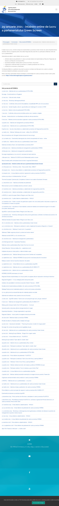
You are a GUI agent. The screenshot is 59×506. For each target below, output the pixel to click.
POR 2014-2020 (21, 4)
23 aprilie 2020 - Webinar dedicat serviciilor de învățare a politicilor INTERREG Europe (23, 365)
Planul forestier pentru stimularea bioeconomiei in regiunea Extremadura (20, 160)
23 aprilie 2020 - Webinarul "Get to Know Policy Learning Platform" (18, 361)
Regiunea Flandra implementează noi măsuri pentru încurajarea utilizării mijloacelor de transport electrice (28, 276)
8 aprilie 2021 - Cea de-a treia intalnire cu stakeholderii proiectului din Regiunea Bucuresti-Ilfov (25, 129)
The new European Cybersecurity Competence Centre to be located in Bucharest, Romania (24, 179)
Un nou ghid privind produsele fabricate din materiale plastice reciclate (19, 292)
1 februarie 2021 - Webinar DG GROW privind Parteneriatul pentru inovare (20, 157)
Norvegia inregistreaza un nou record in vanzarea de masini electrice (19, 154)
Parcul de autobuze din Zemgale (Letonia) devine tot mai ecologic (18, 135)
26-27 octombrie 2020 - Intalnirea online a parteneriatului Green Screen (19, 223)
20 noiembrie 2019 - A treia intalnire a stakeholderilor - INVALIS (17, 404)
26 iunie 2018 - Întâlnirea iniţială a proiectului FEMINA (15, 317)
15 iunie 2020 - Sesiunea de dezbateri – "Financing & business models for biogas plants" (24, 324)
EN (16, 4)
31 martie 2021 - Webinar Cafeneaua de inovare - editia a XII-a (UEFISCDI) (20, 132)
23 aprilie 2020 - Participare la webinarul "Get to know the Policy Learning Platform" (22, 358)
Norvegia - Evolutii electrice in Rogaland (12, 94)
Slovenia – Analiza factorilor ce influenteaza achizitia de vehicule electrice (20, 116)
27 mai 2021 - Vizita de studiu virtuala (11, 97)
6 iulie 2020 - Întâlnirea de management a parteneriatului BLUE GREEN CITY (20, 301)
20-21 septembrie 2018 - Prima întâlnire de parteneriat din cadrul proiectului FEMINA (23, 425)
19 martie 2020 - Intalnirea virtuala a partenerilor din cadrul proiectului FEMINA (21, 387)
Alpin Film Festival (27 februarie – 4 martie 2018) (14, 428)
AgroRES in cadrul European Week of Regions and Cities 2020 (17, 211)
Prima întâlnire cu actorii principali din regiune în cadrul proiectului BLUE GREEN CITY (23, 390)
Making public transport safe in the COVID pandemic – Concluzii (18, 305)
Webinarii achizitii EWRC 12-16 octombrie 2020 (13, 235)
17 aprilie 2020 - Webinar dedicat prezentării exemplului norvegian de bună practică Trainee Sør (26, 374)
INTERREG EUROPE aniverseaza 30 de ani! (12, 273)
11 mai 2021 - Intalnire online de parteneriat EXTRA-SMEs (16, 110)
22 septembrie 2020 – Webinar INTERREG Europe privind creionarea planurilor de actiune (24, 257)
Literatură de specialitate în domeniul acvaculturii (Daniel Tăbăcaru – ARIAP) (20, 283)
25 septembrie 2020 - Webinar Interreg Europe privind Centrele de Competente (22, 254)
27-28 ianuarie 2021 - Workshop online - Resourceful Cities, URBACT (19, 167)
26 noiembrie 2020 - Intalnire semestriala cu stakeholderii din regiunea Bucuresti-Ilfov (23, 192)
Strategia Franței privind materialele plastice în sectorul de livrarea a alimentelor (21, 289)
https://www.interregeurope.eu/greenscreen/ (19, 75)
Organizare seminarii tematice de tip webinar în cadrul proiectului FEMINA (20, 377)
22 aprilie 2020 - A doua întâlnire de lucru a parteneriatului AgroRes (18, 371)
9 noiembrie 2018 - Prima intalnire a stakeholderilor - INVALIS (17, 422)
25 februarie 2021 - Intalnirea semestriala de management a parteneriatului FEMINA (22, 148)
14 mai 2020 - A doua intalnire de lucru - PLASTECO (15, 336)
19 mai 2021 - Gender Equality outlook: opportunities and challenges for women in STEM (24, 107)
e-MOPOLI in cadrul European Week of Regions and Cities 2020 (18, 195)
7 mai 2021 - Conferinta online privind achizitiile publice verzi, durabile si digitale (22, 113)
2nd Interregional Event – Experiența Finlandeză (14, 241)
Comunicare (14, 42)
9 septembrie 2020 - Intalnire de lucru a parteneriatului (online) (17, 270)
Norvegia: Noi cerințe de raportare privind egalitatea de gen (16, 327)
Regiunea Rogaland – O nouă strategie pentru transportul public (18, 279)
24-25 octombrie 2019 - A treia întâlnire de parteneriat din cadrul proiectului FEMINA (22, 407)
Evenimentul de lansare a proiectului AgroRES (13, 393)
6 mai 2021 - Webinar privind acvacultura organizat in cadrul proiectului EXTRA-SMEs (23, 119)
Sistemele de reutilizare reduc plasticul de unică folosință (16, 295)
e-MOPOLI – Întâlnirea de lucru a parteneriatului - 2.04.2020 (16, 380)
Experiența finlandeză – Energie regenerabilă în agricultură (16, 311)
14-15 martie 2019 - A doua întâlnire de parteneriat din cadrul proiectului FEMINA (21, 419)
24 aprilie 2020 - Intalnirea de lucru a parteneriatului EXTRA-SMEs (18, 352)
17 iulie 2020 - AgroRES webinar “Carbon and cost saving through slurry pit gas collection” (24, 298)
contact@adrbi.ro (21, 1)
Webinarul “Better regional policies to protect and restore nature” (18, 232)
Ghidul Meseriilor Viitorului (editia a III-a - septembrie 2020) (16, 248)
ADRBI (35, 4)
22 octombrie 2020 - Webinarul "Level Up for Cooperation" (16, 229)
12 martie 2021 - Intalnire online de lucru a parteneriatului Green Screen (19, 141)
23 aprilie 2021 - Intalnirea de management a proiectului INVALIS (18, 122)
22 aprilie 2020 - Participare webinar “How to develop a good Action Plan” (20, 368)
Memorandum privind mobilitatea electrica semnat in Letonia (17, 185)
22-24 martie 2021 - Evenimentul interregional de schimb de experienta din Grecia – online (24, 138)
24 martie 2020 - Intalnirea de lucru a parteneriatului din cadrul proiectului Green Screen (23, 384)
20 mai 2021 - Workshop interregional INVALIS (13, 100)
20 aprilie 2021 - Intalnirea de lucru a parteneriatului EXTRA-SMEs (18, 125)
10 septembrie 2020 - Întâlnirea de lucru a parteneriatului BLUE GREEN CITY (20, 267)
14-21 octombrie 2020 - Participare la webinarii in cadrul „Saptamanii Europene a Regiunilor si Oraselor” (27, 226)
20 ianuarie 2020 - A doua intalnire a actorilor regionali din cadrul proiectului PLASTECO (23, 173)
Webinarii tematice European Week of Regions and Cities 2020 (17, 219)
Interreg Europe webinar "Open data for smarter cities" (15, 339)
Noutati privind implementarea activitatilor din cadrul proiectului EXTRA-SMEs (21, 286)
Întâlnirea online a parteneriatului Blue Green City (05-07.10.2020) (18, 245)
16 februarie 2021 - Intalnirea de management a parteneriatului (17, 151)
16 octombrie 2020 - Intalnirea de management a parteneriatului (17, 238)
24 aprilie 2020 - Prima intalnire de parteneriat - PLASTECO (16, 355)
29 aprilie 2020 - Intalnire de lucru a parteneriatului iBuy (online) (17, 342)
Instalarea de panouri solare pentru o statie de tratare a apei (16, 251)
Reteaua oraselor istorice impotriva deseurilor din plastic (16, 260)
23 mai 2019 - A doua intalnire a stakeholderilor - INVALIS (16, 416)
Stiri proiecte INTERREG (25, 42)
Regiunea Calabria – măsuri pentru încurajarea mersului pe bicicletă (18, 314)
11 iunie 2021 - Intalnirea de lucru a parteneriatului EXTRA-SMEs (17, 91)
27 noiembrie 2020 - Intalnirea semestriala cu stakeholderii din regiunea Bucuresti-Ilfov (23, 189)
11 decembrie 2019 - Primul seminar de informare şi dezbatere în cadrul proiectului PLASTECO (25, 396)
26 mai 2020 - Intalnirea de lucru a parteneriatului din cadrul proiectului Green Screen (23, 330)
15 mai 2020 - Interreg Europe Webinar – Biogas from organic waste (19, 333)
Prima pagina (6, 42)
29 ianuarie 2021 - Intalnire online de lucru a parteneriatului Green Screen (22, 163)
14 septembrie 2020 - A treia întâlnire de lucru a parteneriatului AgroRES (19, 264)
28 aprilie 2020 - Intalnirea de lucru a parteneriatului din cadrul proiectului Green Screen (23, 349)
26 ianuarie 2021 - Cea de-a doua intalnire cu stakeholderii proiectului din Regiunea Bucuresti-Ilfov (26, 170)
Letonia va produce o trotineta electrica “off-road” (14, 176)
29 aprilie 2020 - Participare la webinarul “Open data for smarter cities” (19, 346)
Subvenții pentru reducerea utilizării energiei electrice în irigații (17, 308)
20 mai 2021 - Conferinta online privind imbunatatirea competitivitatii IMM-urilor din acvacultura (25, 103)
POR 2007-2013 (29, 4)
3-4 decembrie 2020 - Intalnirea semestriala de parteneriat (16, 182)
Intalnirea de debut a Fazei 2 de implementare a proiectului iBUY (18, 144)
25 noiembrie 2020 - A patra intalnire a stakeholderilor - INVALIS (17, 198)
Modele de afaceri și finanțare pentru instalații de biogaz (16, 320)
